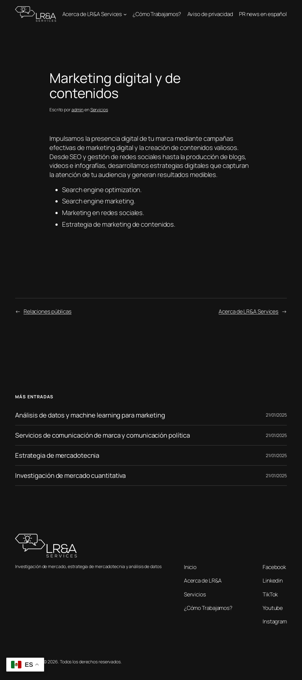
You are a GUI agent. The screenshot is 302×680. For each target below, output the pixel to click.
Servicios (99, 110)
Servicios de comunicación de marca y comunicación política (102, 435)
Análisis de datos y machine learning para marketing (90, 415)
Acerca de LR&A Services (248, 311)
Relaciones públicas (47, 311)
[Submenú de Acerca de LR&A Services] (125, 14)
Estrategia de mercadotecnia (57, 455)
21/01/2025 (276, 415)
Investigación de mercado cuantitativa (70, 475)
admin (77, 110)
